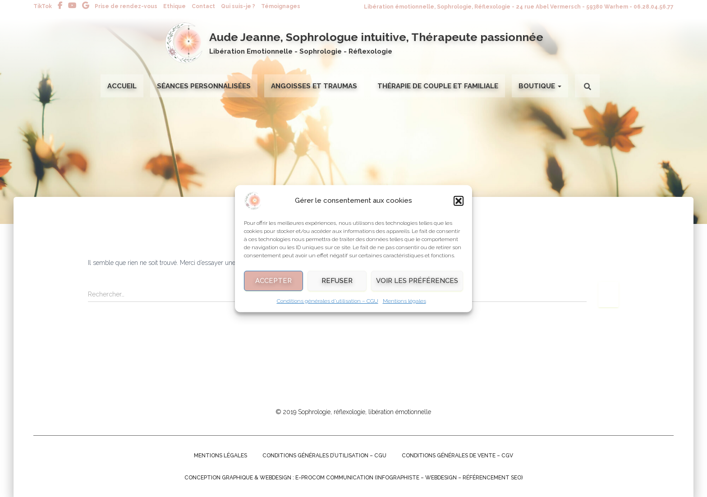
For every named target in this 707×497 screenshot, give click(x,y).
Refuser (337, 286)
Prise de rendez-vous (126, 6)
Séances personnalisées (204, 86)
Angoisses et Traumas (314, 86)
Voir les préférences (417, 286)
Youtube (72, 6)
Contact (203, 6)
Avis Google (85, 6)
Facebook (60, 6)
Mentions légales (404, 306)
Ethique (174, 6)
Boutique (540, 86)
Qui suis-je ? (238, 6)
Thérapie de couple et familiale (437, 86)
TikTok (42, 6)
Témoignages (280, 6)
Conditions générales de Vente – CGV (457, 455)
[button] (458, 205)
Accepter (273, 286)
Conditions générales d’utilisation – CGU (327, 306)
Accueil (122, 86)
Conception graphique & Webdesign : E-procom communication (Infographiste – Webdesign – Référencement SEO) (353, 477)
